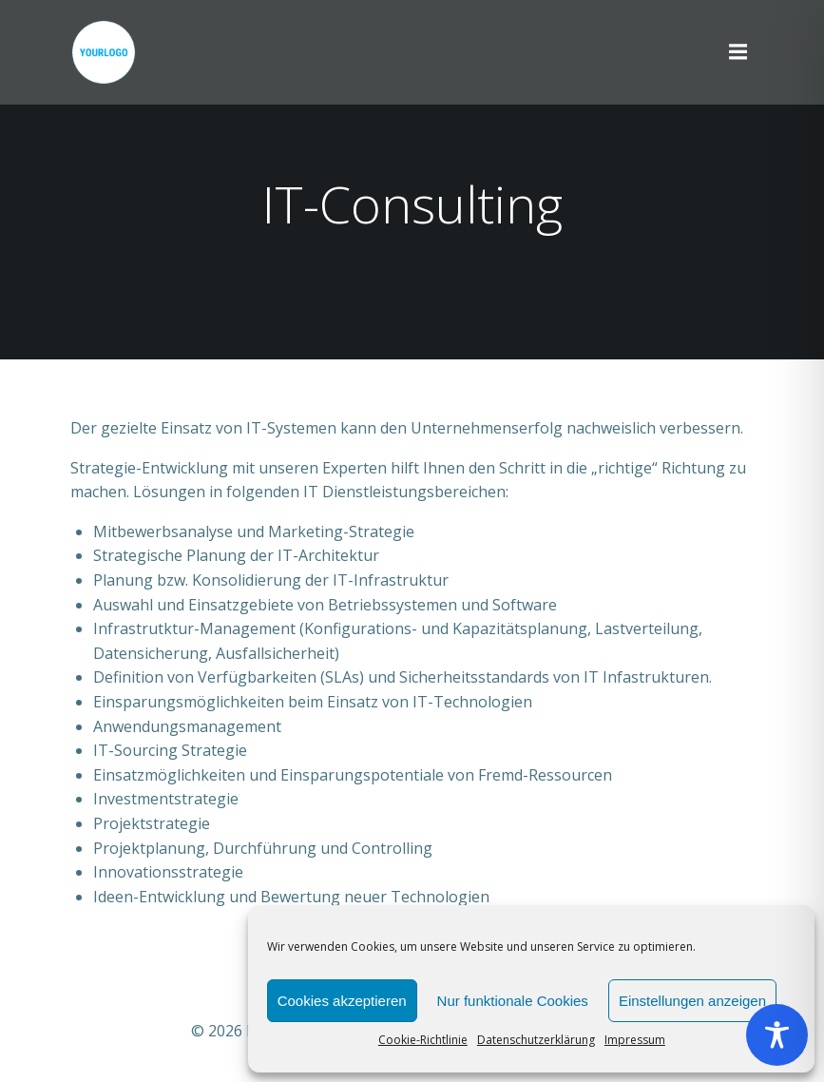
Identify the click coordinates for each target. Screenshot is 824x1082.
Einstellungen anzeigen (692, 1001)
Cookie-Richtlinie (423, 1040)
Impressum (634, 1040)
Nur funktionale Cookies (512, 1001)
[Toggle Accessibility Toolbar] (777, 1035)
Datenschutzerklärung (536, 1040)
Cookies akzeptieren (342, 1001)
